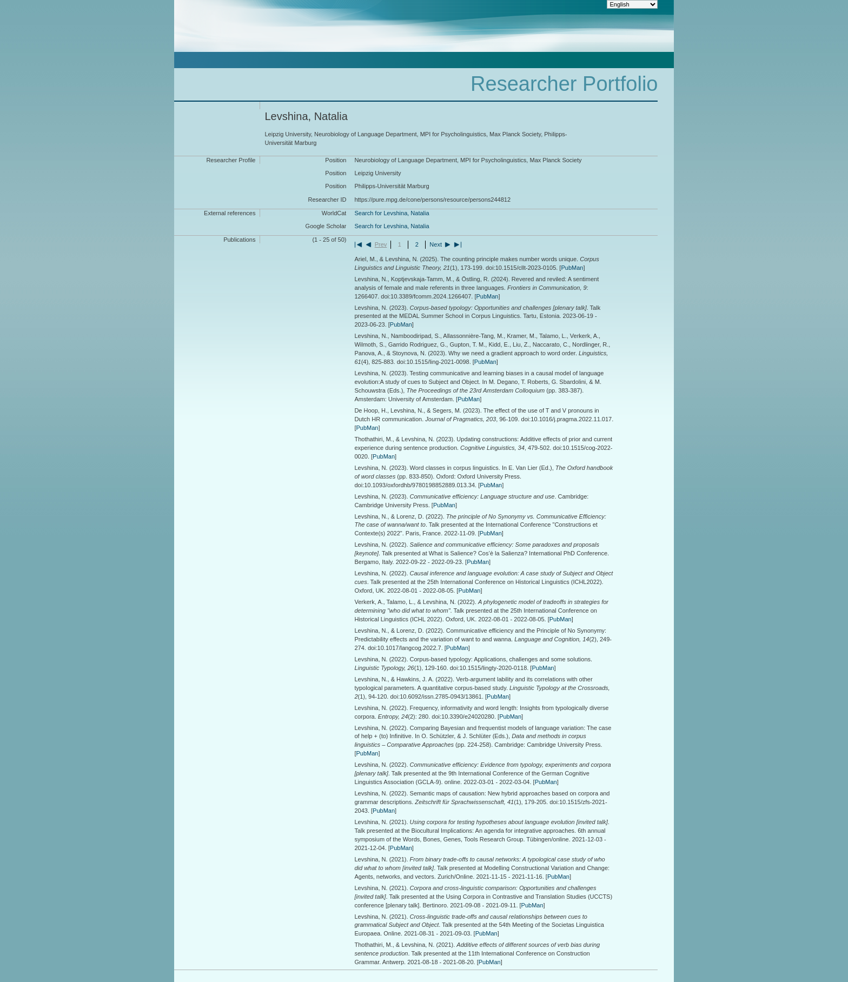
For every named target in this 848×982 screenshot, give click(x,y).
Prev (381, 244)
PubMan (572, 267)
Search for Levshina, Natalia (391, 213)
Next (435, 244)
